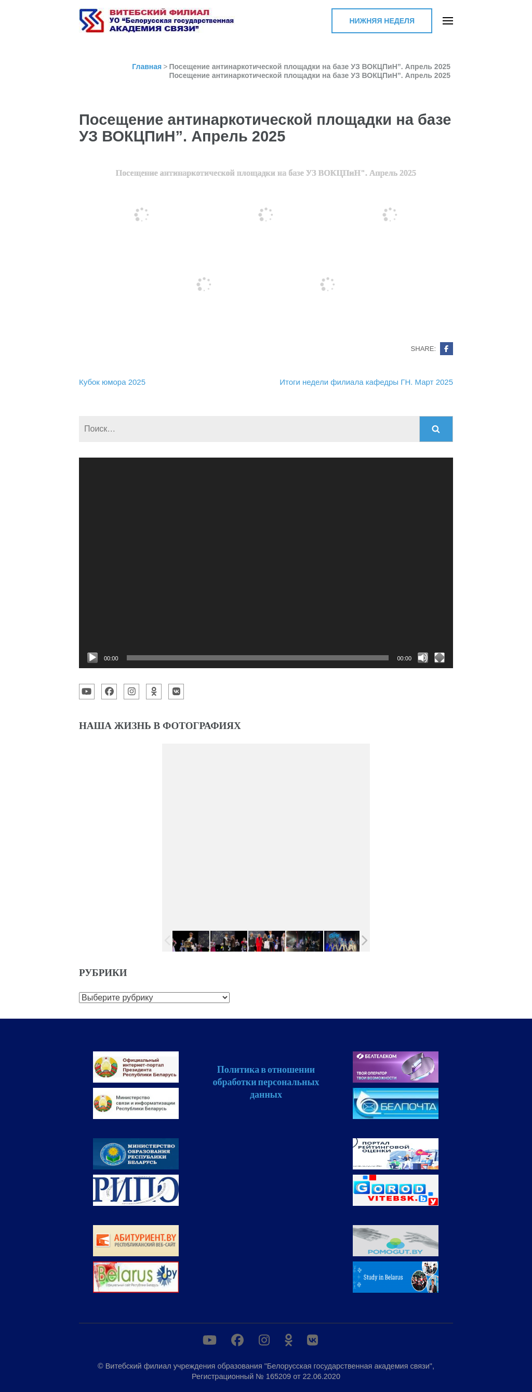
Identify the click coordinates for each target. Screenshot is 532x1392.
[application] (266, 563)
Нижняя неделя (382, 21)
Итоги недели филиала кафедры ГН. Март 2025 (366, 382)
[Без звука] (423, 658)
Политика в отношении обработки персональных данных (265, 1081)
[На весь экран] (439, 658)
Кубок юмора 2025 (112, 382)
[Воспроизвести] (92, 658)
